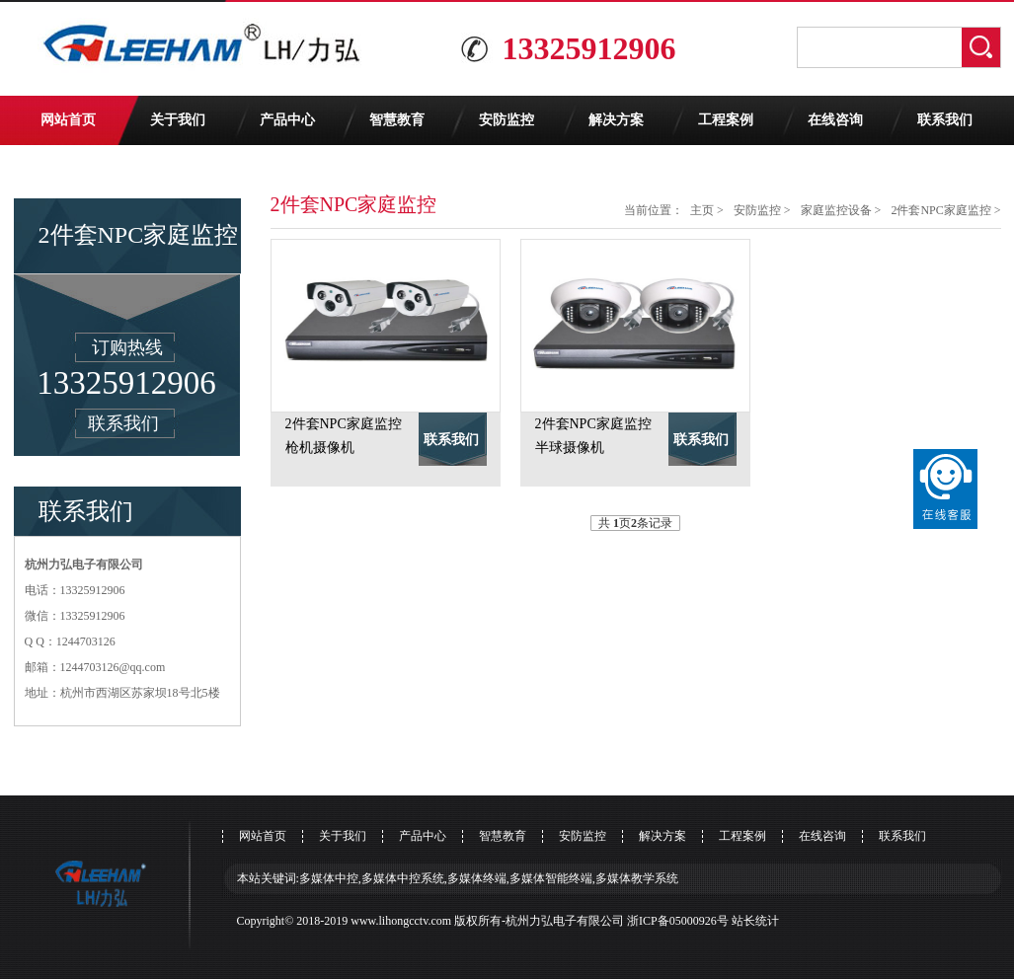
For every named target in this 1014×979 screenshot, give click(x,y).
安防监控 (506, 120)
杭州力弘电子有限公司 (565, 921)
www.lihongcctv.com (401, 921)
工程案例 (725, 120)
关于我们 (177, 120)
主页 (702, 210)
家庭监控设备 (836, 210)
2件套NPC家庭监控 (940, 210)
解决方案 (616, 120)
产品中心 (287, 120)
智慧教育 (397, 120)
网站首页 (68, 120)
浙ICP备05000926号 (678, 921)
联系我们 (945, 120)
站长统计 (755, 921)
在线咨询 (835, 120)
